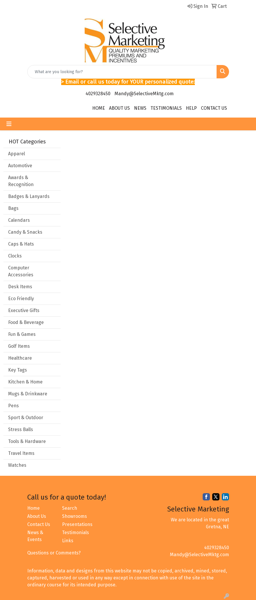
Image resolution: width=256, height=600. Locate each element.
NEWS (140, 108)
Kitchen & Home (25, 382)
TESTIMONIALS (166, 108)
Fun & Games (22, 334)
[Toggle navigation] (9, 124)
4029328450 (98, 93)
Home (33, 508)
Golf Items (19, 346)
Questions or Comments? (54, 553)
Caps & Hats (21, 244)
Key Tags (17, 370)
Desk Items (20, 286)
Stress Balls (20, 429)
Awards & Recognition (21, 181)
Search (69, 508)
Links (67, 540)
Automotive (20, 165)
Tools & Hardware (27, 441)
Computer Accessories (20, 271)
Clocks (15, 256)
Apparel (16, 153)
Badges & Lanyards (29, 196)
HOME (98, 108)
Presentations (76, 524)
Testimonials (75, 532)
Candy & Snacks (25, 232)
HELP (191, 108)
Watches (17, 465)
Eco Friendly (21, 298)
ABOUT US (119, 108)
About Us (36, 516)
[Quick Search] (122, 71)
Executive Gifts (23, 310)
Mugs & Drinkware (27, 394)
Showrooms (74, 516)
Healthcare (20, 358)
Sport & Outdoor (25, 417)
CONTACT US (214, 108)
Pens (13, 405)
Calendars (19, 220)
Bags (13, 208)
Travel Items (21, 453)
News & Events (35, 536)
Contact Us (38, 524)
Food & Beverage (26, 322)
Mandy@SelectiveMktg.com (144, 93)
